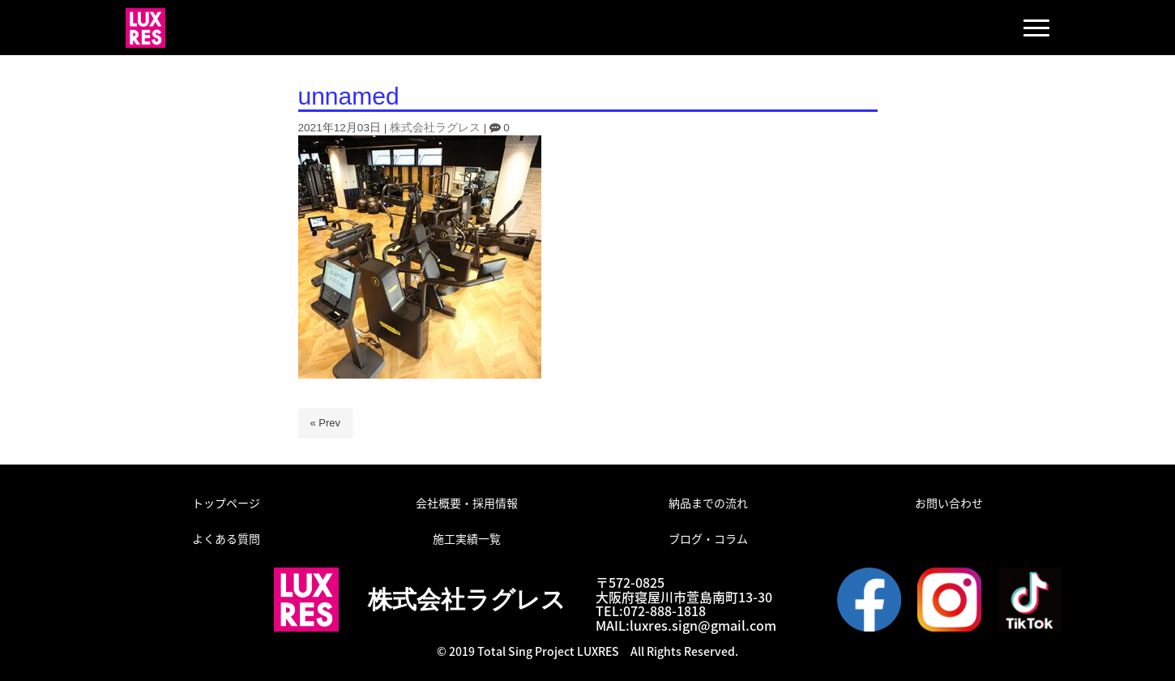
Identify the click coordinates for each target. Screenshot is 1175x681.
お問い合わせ (949, 503)
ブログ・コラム (708, 538)
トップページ (226, 503)
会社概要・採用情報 (467, 503)
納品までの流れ (708, 503)
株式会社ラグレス (435, 128)
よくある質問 (226, 538)
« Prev (325, 423)
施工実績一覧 (467, 538)
